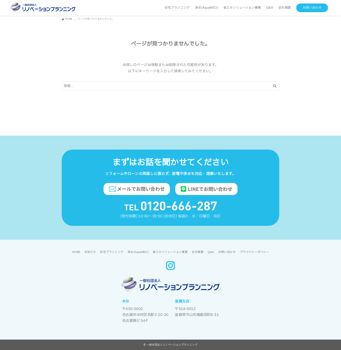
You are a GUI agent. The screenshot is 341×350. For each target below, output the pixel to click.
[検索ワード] (170, 86)
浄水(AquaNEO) (138, 252)
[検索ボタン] (275, 86)
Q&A (211, 252)
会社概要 (198, 252)
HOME (76, 252)
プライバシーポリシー (254, 252)
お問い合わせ (227, 252)
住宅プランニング (111, 252)
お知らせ (90, 252)
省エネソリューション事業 (170, 252)
